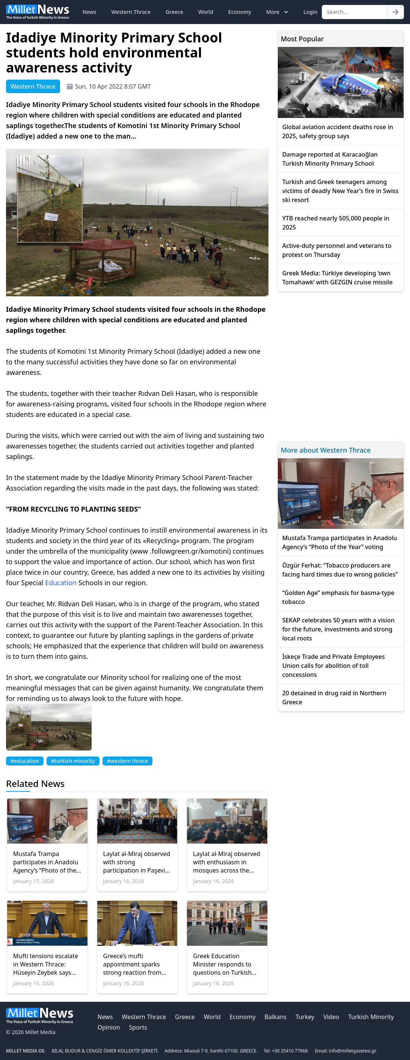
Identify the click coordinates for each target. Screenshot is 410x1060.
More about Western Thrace (326, 450)
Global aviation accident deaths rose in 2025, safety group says (337, 131)
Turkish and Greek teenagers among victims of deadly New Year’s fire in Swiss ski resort (340, 191)
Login (310, 11)
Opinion (108, 1027)
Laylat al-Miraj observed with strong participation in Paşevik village (136, 862)
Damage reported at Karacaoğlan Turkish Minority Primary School (330, 159)
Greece (174, 11)
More (278, 12)
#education (25, 760)
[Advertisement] (340, 365)
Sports (138, 1027)
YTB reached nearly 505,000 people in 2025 (335, 222)
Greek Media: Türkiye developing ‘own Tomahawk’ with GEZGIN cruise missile (337, 277)
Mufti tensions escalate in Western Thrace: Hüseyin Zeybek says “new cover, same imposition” (45, 964)
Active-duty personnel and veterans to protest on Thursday (337, 250)
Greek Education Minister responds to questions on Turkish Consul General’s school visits (226, 964)
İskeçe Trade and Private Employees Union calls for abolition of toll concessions (333, 665)
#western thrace (127, 760)
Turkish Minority (371, 1017)
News (89, 11)
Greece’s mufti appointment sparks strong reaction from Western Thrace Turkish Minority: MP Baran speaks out (136, 964)
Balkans (276, 1017)
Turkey (304, 1017)
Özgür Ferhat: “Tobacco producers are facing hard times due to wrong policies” (340, 569)
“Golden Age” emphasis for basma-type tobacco (338, 597)
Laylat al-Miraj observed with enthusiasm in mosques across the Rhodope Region (226, 862)
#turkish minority (73, 760)
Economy (239, 11)
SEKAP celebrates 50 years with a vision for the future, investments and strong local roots (338, 629)
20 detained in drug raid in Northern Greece (334, 697)
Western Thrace (131, 11)
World (205, 11)
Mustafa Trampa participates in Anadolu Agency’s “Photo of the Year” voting (45, 862)
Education (61, 582)
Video (331, 1017)
